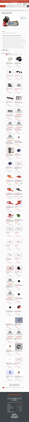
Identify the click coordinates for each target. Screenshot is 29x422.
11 (17, 54)
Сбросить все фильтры (5, 50)
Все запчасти (14, 385)
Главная (8, 404)
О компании (9, 405)
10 (15, 54)
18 (20, 54)
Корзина (8, 409)
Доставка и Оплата (10, 406)
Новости (8, 410)
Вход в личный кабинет (26, 4)
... (18, 54)
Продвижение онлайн (10, 411)
